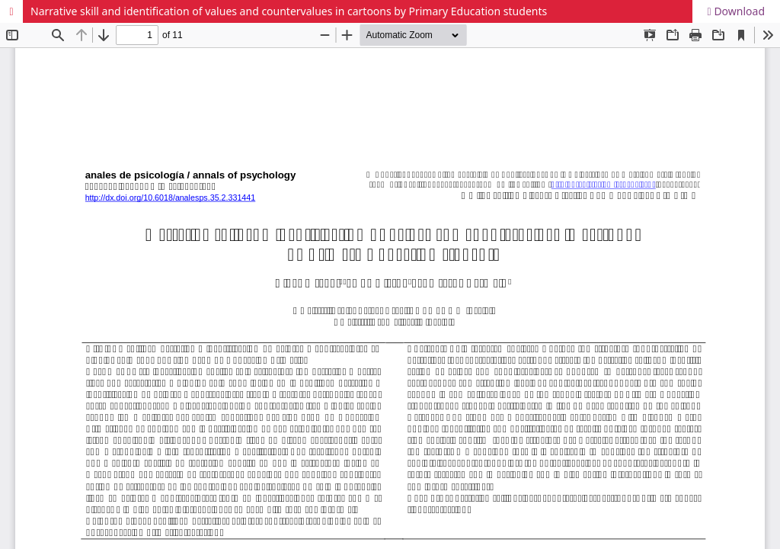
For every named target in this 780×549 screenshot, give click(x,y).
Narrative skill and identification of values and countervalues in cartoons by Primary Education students (288, 11)
